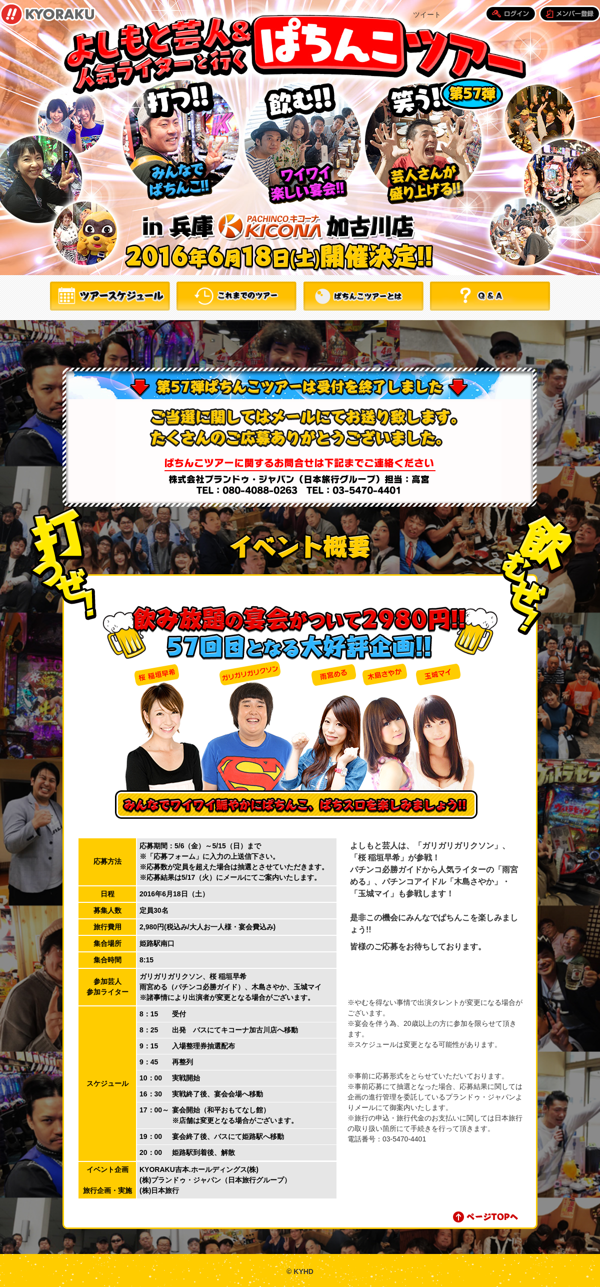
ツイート (427, 15)
